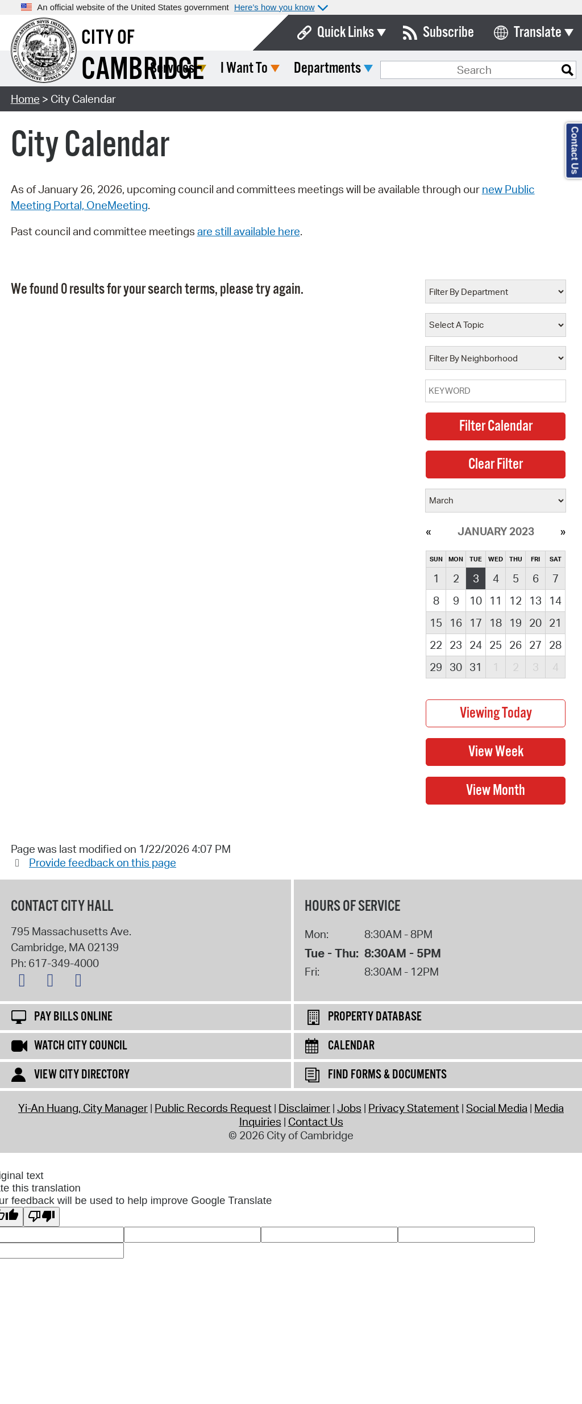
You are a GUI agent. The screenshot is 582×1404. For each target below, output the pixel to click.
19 (515, 623)
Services (257, 68)
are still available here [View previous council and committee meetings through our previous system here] (248, 231)
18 (495, 623)
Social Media (496, 1108)
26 (515, 645)
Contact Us (315, 1121)
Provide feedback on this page (102, 862)
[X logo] (25, 982)
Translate (538, 32)
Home (25, 99)
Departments (412, 68)
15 (436, 623)
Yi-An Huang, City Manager (83, 1108)
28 (555, 645)
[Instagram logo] (81, 982)
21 (555, 623)
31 (475, 667)
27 (535, 645)
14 (555, 600)
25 (495, 645)
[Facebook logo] (53, 982)
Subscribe (448, 32)
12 (515, 600)
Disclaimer (304, 1108)
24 (475, 645)
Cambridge (142, 70)
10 (475, 600)
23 (456, 645)
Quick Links (345, 32)
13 (535, 600)
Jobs (349, 1108)
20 (535, 623)
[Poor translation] (41, 1217)
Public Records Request (213, 1108)
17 (475, 623)
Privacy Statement (413, 1108)
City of (108, 38)
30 (456, 667)
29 (436, 667)
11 (495, 600)
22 (436, 645)
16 (456, 623)
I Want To (328, 68)
